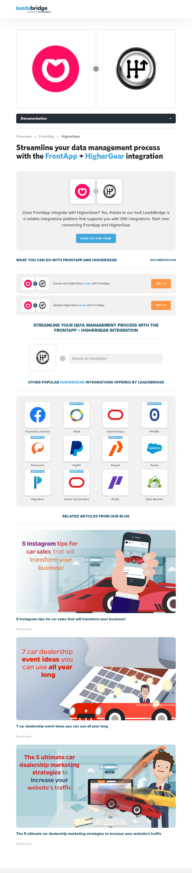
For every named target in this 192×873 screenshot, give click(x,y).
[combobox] (115, 358)
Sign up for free (96, 238)
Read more (24, 629)
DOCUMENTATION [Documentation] (163, 260)
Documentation (34, 118)
